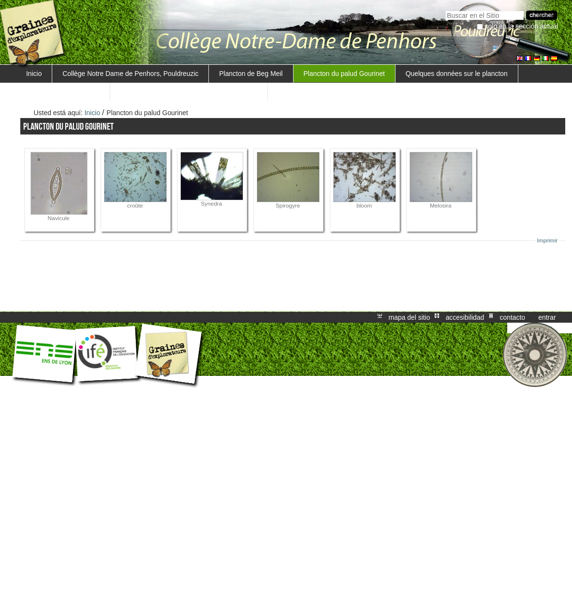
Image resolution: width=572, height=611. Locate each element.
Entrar (547, 317)
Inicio (34, 73)
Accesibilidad (465, 317)
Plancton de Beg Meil (250, 73)
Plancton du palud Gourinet (344, 73)
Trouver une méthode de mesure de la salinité (188, 91)
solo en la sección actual (521, 26)
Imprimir (547, 240)
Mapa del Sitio (409, 317)
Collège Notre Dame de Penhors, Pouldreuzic (130, 73)
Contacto (512, 317)
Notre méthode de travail (63, 91)
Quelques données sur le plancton (457, 73)
